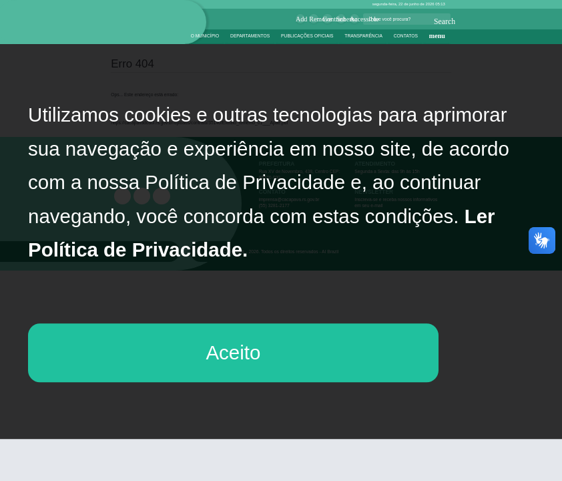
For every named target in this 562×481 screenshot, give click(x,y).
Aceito (233, 352)
